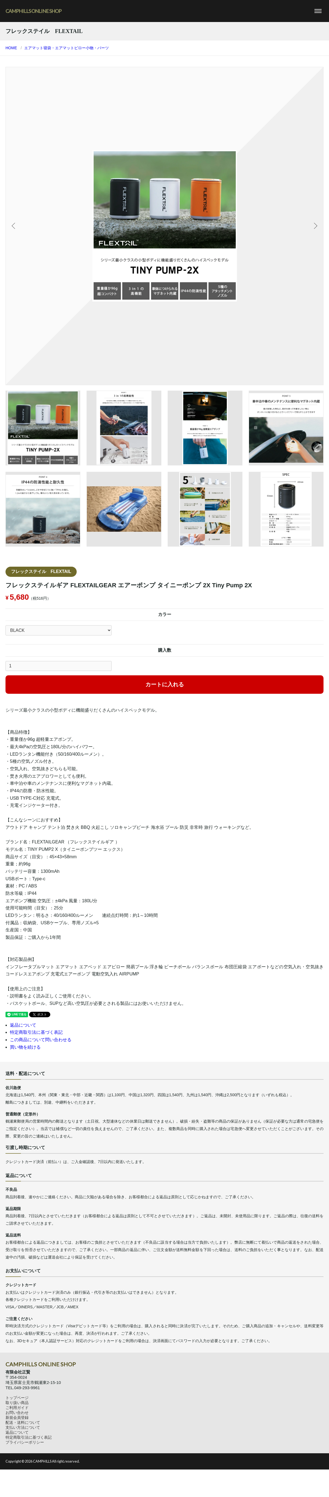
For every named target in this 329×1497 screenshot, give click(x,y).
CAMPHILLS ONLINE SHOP (33, 11)
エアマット (33, 48)
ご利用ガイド (17, 1407)
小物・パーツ (97, 48)
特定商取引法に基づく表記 (36, 1032)
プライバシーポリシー (24, 1442)
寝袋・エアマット (58, 48)
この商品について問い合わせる (40, 1039)
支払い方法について (22, 1427)
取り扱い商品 (17, 1402)
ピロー (80, 48)
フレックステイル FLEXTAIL (41, 571)
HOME (11, 48)
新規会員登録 (17, 1417)
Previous (14, 226)
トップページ (17, 1397)
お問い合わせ (17, 1412)
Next (315, 226)
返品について (23, 1025)
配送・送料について (22, 1422)
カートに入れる (164, 684)
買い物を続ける (25, 1047)
